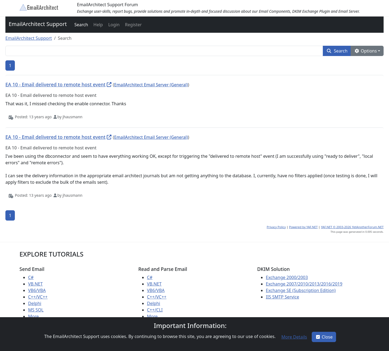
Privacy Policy (276, 227)
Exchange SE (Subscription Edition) (301, 290)
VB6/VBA (37, 290)
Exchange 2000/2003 (287, 277)
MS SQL (35, 310)
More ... (35, 316)
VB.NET (35, 284)
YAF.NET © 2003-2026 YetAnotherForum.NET (352, 227)
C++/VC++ (38, 297)
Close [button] (324, 337)
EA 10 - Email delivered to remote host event (55, 84)
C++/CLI (155, 310)
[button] (80, 24)
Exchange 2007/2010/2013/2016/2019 (304, 284)
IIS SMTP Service (282, 297)
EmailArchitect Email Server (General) (151, 85)
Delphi (34, 303)
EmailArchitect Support (38, 24)
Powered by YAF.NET (303, 227)
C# (30, 277)
